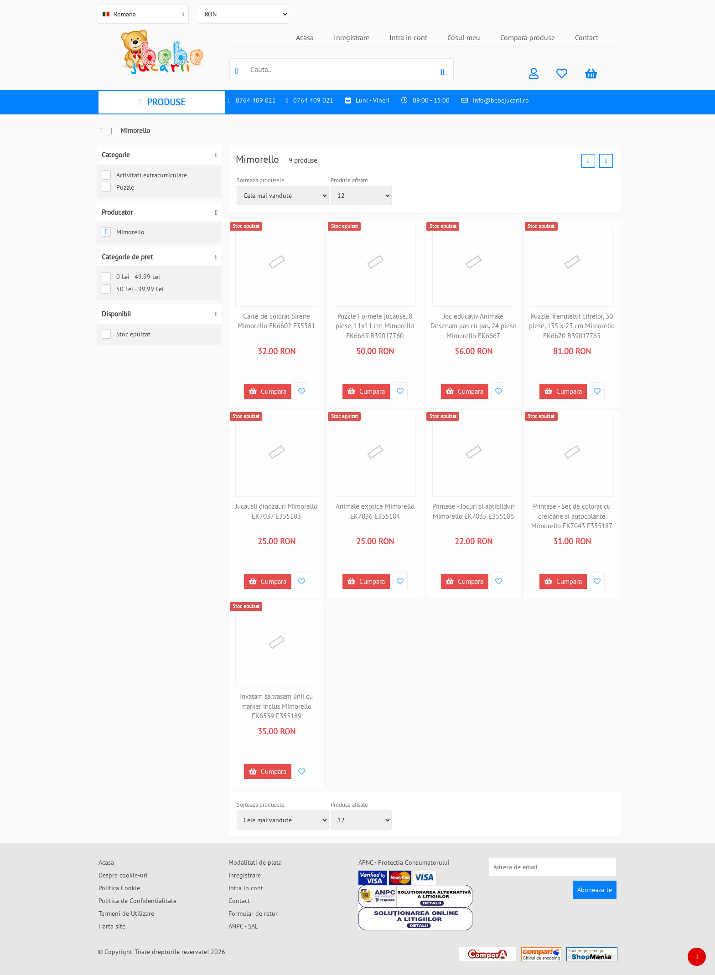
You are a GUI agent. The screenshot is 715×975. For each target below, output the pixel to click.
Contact (586, 37)
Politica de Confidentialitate (137, 901)
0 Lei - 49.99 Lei (131, 276)
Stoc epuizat (126, 334)
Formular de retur (253, 913)
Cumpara (267, 391)
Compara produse (527, 37)
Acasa (305, 37)
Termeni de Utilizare (126, 913)
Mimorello (123, 232)
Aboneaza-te (594, 890)
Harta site (111, 926)
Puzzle (118, 187)
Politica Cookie (119, 888)
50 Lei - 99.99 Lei (133, 289)
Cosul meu (463, 37)
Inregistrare (351, 37)
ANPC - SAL (243, 926)
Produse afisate (349, 180)
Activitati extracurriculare (144, 175)
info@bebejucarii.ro (501, 100)
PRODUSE (161, 102)
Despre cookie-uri (123, 875)
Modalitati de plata (255, 862)
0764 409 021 (256, 100)
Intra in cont (408, 37)
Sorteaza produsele (261, 180)
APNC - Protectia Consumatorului (404, 862)
